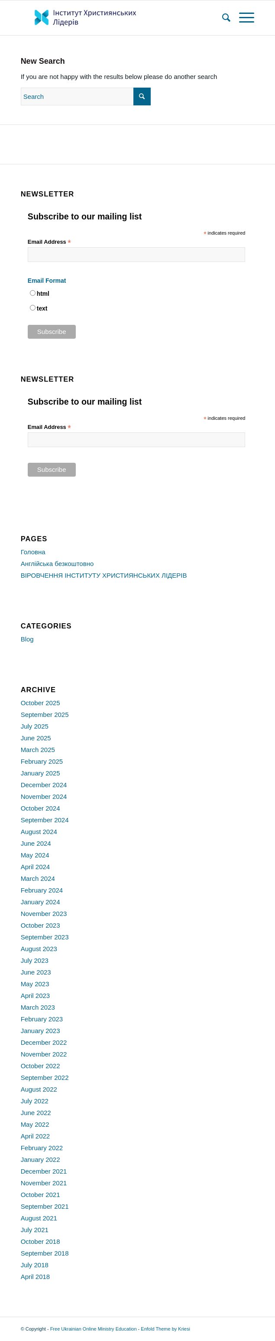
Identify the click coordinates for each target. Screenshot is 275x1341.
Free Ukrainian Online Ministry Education (93, 1328)
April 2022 (35, 1136)
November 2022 (44, 1054)
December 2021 (44, 1171)
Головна (33, 552)
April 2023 (35, 995)
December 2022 (44, 1042)
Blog (27, 639)
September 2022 (45, 1077)
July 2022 (35, 1101)
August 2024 (39, 831)
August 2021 (39, 1218)
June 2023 (36, 972)
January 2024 (40, 902)
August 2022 (39, 1089)
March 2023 (38, 1007)
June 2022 (36, 1112)
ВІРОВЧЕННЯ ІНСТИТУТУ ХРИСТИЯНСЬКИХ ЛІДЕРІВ (104, 575)
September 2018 (45, 1253)
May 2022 (35, 1124)
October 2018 (40, 1241)
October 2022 (40, 1066)
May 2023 (35, 984)
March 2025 (38, 749)
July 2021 (35, 1229)
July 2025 (35, 726)
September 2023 (45, 937)
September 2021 (45, 1206)
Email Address (49, 242)
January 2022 (40, 1159)
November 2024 (44, 796)
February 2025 (42, 761)
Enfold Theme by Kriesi (165, 1328)
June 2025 (36, 738)
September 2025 (45, 714)
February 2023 (42, 1019)
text (42, 308)
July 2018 (35, 1265)
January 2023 (40, 1030)
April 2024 (35, 866)
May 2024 (35, 855)
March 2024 (38, 878)
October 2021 (40, 1194)
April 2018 (35, 1276)
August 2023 (39, 948)
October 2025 (40, 702)
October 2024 (40, 808)
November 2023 (44, 913)
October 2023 (40, 925)
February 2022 (42, 1147)
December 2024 (44, 784)
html (43, 294)
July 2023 (35, 960)
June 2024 (36, 843)
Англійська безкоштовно (57, 563)
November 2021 (44, 1183)
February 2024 (42, 890)
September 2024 (45, 820)
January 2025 (40, 773)
